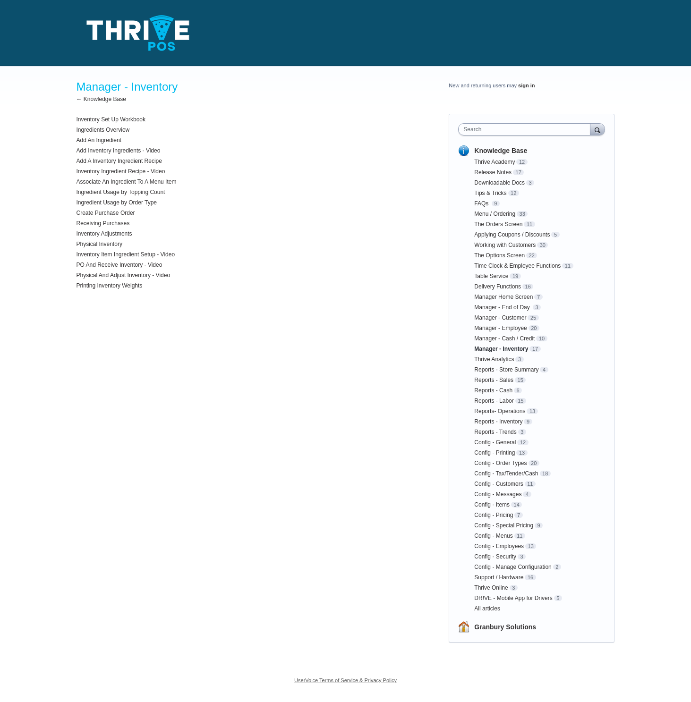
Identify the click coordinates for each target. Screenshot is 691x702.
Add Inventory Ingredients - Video (119, 150)
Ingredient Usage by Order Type (117, 202)
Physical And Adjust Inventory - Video (124, 275)
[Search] (597, 129)
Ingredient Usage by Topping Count (121, 192)
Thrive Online (491, 587)
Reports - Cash (493, 390)
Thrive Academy (494, 162)
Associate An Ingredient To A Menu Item (127, 181)
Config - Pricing (493, 515)
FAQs (482, 203)
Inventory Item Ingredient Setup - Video (126, 254)
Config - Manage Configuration (512, 567)
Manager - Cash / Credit (504, 338)
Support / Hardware (498, 577)
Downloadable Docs (499, 182)
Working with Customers (505, 245)
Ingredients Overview (103, 130)
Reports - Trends (495, 432)
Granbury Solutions (505, 627)
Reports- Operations (499, 411)
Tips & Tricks (490, 193)
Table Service (491, 276)
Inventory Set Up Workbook (111, 119)
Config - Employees (499, 546)
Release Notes (493, 172)
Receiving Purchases (103, 223)
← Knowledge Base (101, 99)
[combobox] (526, 129)
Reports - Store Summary (506, 369)
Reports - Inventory (498, 421)
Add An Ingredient (99, 140)
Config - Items (492, 504)
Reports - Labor (493, 401)
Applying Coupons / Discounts (512, 234)
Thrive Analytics (494, 359)
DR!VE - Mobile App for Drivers (513, 598)
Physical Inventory (99, 244)
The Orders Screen (498, 224)
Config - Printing (494, 452)
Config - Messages (497, 494)
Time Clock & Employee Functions (517, 265)
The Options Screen (499, 255)
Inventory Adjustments (104, 233)
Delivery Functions (497, 286)
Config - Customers (498, 484)
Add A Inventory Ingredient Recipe (119, 161)
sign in (526, 85)
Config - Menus (493, 536)
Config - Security (495, 556)
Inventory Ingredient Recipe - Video (121, 171)
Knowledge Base (500, 150)
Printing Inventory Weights (110, 285)
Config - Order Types (500, 463)
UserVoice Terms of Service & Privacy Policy (345, 680)
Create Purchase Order (106, 213)
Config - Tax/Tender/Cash (506, 473)
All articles (487, 608)
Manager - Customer (500, 317)
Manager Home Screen (503, 297)
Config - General (495, 442)
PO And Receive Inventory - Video (119, 265)
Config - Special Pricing (503, 525)
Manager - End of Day (502, 307)
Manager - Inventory (501, 349)
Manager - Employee (500, 328)
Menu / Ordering (494, 214)
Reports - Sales (493, 380)
